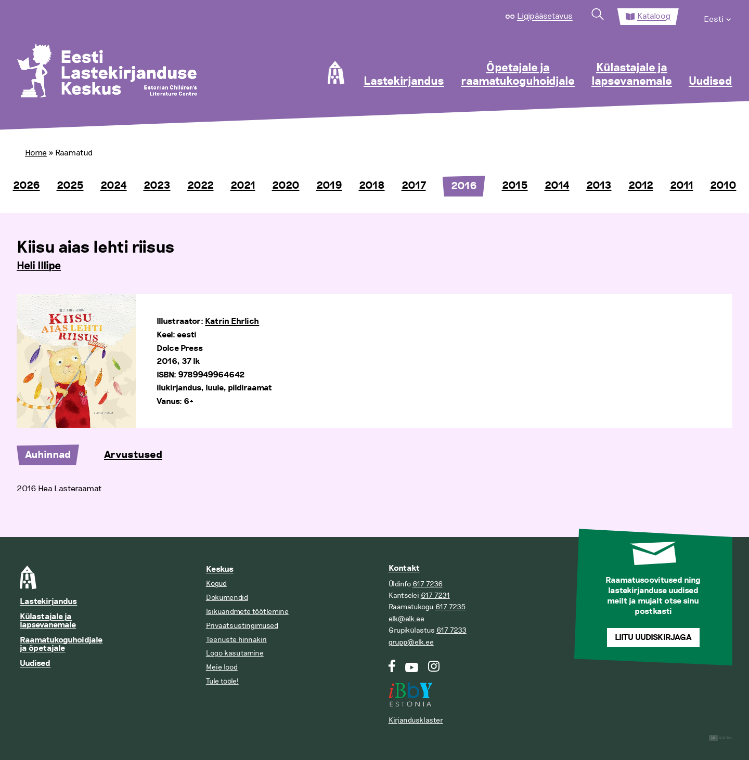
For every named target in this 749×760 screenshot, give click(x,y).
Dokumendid (227, 597)
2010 (723, 185)
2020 (286, 185)
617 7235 (450, 606)
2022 (200, 185)
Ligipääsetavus (545, 16)
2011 (681, 185)
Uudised (710, 81)
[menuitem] (718, 17)
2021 (242, 185)
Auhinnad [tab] (48, 455)
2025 (70, 185)
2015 (515, 185)
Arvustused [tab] (133, 455)
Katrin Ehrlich (232, 321)
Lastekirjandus (404, 81)
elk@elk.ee (406, 618)
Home (36, 153)
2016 (464, 186)
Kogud (216, 583)
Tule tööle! (222, 681)
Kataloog (653, 16)
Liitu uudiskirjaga (653, 637)
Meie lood (222, 667)
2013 (599, 185)
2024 (113, 185)
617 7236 (427, 584)
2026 (26, 185)
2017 (414, 185)
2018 (372, 185)
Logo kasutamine (235, 653)
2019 (329, 185)
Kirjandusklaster (416, 720)
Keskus (220, 569)
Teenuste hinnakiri (236, 639)
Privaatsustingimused (242, 625)
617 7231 (435, 595)
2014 (557, 185)
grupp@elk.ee (411, 642)
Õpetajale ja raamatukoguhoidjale (518, 74)
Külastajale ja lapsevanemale (631, 74)
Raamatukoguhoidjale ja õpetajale (61, 644)
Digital (720, 738)
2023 (157, 185)
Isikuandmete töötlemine (247, 611)
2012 (640, 185)
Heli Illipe (39, 266)
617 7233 (451, 630)
